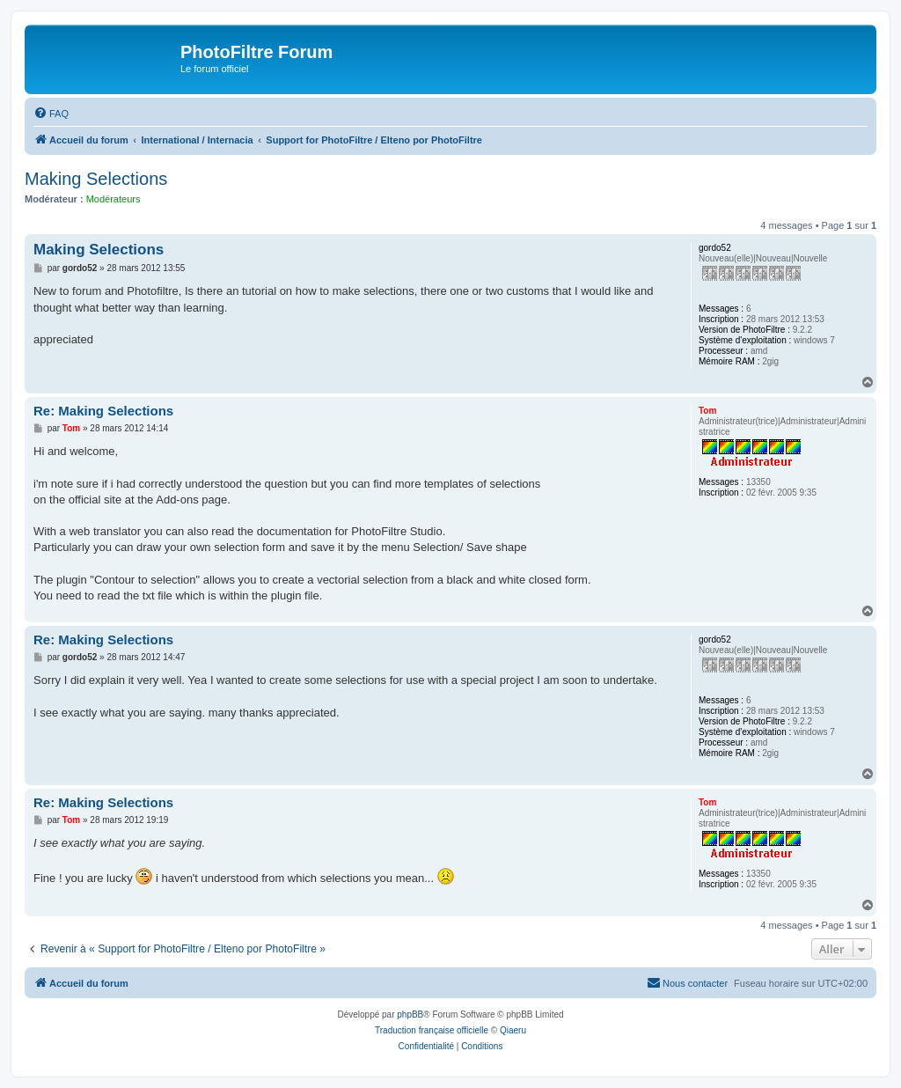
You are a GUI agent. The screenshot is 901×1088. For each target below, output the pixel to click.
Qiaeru (513, 1030)
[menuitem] (51, 113)
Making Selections (96, 178)
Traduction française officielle (431, 1030)
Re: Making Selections (103, 410)
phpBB (410, 1014)
